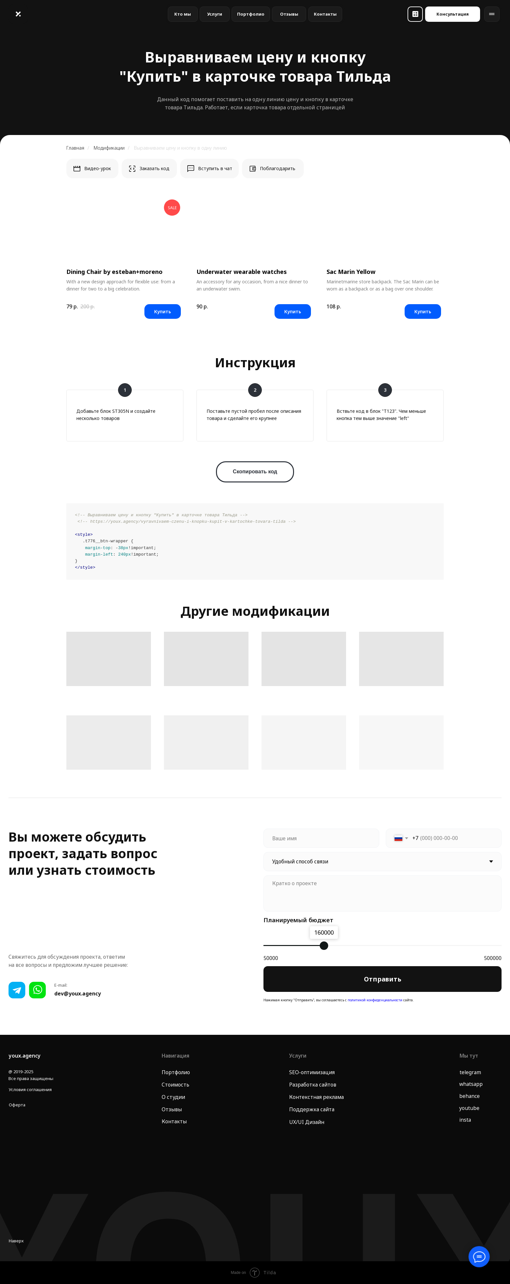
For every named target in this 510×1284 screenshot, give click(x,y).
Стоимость (175, 1084)
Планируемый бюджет (298, 920)
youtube (469, 1108)
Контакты (174, 1121)
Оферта (17, 1105)
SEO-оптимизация (312, 1072)
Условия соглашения (30, 1089)
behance (469, 1096)
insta (465, 1119)
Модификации (109, 148)
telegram (470, 1072)
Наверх (16, 1241)
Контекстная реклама (316, 1097)
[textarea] (382, 893)
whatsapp (471, 1084)
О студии (173, 1097)
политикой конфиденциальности (374, 1000)
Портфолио (176, 1072)
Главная (75, 148)
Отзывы (172, 1109)
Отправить (382, 979)
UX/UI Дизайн (306, 1122)
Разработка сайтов (312, 1084)
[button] (415, 14)
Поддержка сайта (311, 1109)
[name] (321, 838)
